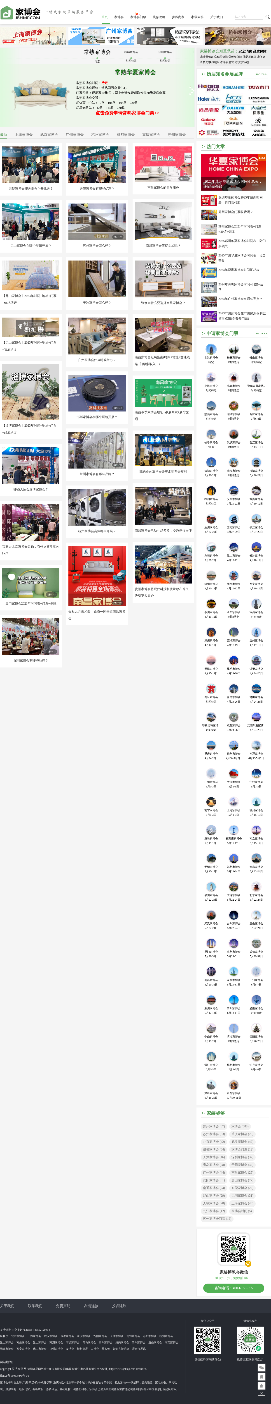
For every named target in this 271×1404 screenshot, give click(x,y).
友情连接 (91, 1306)
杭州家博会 (100, 134)
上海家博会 (24, 134)
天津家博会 (214, 1157)
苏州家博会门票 (217, 1218)
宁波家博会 (72, 1342)
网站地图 (6, 1362)
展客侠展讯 (139, 1348)
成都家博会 (126, 134)
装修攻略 (159, 17)
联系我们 (35, 1306)
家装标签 (216, 1113)
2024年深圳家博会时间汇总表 (238, 270)
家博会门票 (138, 17)
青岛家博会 (214, 1165)
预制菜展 (82, 1348)
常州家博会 (138, 1342)
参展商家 (178, 17)
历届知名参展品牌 (225, 74)
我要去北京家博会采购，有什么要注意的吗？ (30, 550)
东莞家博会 (242, 1188)
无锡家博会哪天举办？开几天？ (31, 188)
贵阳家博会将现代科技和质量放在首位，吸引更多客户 (163, 592)
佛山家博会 (40, 1348)
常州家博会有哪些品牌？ (97, 474)
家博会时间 (241, 1211)
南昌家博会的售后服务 (163, 187)
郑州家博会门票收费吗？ (235, 212)
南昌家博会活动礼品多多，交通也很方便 (163, 530)
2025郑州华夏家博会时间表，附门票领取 (242, 243)
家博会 (119, 17)
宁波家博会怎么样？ (97, 302)
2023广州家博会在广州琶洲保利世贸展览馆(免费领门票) (242, 316)
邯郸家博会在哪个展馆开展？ (97, 417)
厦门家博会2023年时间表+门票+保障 (30, 603)
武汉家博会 (49, 134)
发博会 (70, 1348)
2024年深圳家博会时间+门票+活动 (240, 287)
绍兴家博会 (122, 1342)
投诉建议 (119, 1306)
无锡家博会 (214, 1203)
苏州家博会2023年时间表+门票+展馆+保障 (239, 229)
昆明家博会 (242, 1195)
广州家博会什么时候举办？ (97, 360)
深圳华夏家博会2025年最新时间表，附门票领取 (240, 200)
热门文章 (216, 146)
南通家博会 (214, 1188)
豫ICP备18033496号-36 (14, 1375)
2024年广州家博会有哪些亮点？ (240, 299)
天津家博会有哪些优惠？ (97, 188)
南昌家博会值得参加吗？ (163, 245)
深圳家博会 (242, 1157)
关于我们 (216, 17)
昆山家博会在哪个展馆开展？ (30, 245)
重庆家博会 (151, 134)
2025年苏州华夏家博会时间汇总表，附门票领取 (233, 184)
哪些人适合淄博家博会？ (31, 489)
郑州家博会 (214, 1126)
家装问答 (197, 17)
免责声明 (63, 1306)
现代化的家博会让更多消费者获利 (163, 472)
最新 (3, 134)
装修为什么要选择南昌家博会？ (163, 303)
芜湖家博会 (56, 1342)
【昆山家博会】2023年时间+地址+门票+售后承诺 (29, 346)
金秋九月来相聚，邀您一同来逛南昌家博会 (96, 615)
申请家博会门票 (222, 333)
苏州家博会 (177, 134)
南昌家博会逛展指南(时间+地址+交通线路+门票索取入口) (162, 361)
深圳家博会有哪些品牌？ (31, 660)
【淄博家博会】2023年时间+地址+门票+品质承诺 (29, 429)
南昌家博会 (242, 1172)
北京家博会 (214, 1141)
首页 (104, 17)
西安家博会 (23, 1348)
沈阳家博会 (214, 1180)
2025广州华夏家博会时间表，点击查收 (242, 258)
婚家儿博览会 (121, 1348)
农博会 (95, 1348)
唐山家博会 (242, 1180)
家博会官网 (19, 1369)
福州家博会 (56, 1348)
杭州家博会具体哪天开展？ (97, 531)
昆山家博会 (214, 1195)
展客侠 (4, 1336)
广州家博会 (75, 134)
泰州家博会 (105, 1342)
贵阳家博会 (242, 1165)
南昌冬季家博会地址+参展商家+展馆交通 (162, 416)
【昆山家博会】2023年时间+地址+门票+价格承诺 (29, 299)
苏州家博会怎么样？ (97, 245)
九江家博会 (214, 1211)
